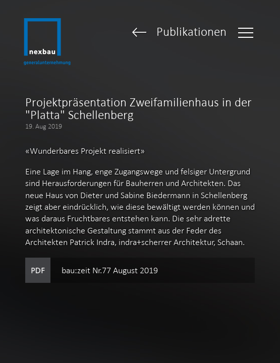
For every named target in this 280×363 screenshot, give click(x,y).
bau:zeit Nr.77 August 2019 (110, 270)
